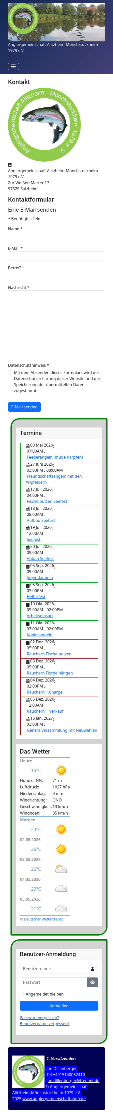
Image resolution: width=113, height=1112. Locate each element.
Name (15, 228)
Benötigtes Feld (24, 218)
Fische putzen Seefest (47, 501)
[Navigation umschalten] (13, 66)
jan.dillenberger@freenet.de (72, 1080)
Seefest (33, 539)
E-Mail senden (24, 407)
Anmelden (59, 1006)
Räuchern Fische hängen (50, 673)
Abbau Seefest (40, 558)
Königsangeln (39, 635)
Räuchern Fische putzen (49, 654)
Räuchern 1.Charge (44, 692)
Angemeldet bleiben (45, 994)
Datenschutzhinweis (28, 365)
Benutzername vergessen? (45, 1023)
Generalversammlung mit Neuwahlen (62, 730)
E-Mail (15, 248)
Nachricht (19, 287)
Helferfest (36, 596)
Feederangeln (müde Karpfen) (55, 457)
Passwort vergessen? (39, 1017)
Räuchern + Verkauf (45, 711)
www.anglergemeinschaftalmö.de (54, 1098)
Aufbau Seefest (41, 520)
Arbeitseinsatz (40, 616)
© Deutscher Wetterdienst (41, 919)
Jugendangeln (40, 577)
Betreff (16, 268)
